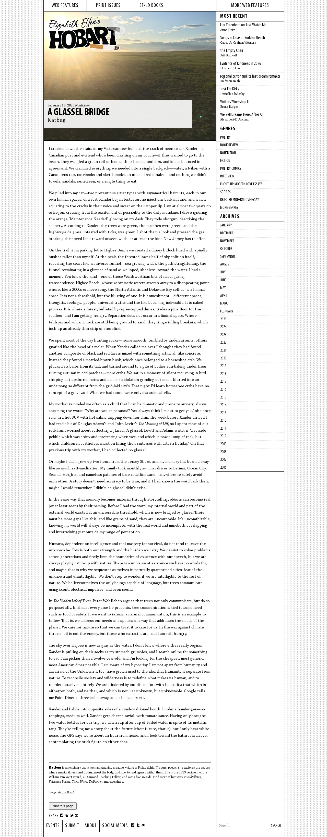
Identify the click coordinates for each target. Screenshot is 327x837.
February (226, 311)
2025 (223, 319)
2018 (223, 374)
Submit (72, 825)
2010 (223, 436)
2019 (223, 366)
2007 (223, 460)
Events (53, 825)
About (91, 825)
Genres (228, 128)
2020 (223, 358)
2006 (223, 468)
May (223, 288)
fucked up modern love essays (241, 184)
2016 (223, 389)
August (225, 264)
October (226, 249)
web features (65, 5)
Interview (227, 176)
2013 (223, 413)
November (227, 241)
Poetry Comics (230, 169)
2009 (223, 444)
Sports (225, 192)
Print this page (63, 806)
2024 (223, 327)
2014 (223, 405)
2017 (223, 382)
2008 (223, 452)
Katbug (56, 120)
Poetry (225, 138)
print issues (108, 5)
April (224, 296)
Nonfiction (82, 105)
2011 (223, 429)
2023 (223, 335)
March (224, 303)
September (227, 257)
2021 (223, 350)
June (223, 280)
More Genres (229, 208)
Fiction (225, 161)
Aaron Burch (66, 792)
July (223, 272)
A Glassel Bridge (79, 112)
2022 (223, 343)
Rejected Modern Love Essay (239, 200)
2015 (223, 397)
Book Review (229, 145)
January (226, 225)
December (226, 233)
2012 (223, 421)
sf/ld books (151, 5)
